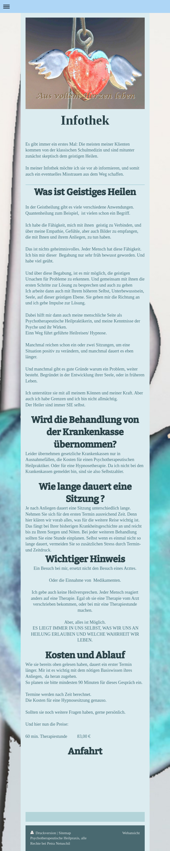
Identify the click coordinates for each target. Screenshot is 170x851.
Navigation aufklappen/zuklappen (85, 6)
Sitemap (65, 833)
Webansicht (131, 833)
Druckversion (43, 833)
